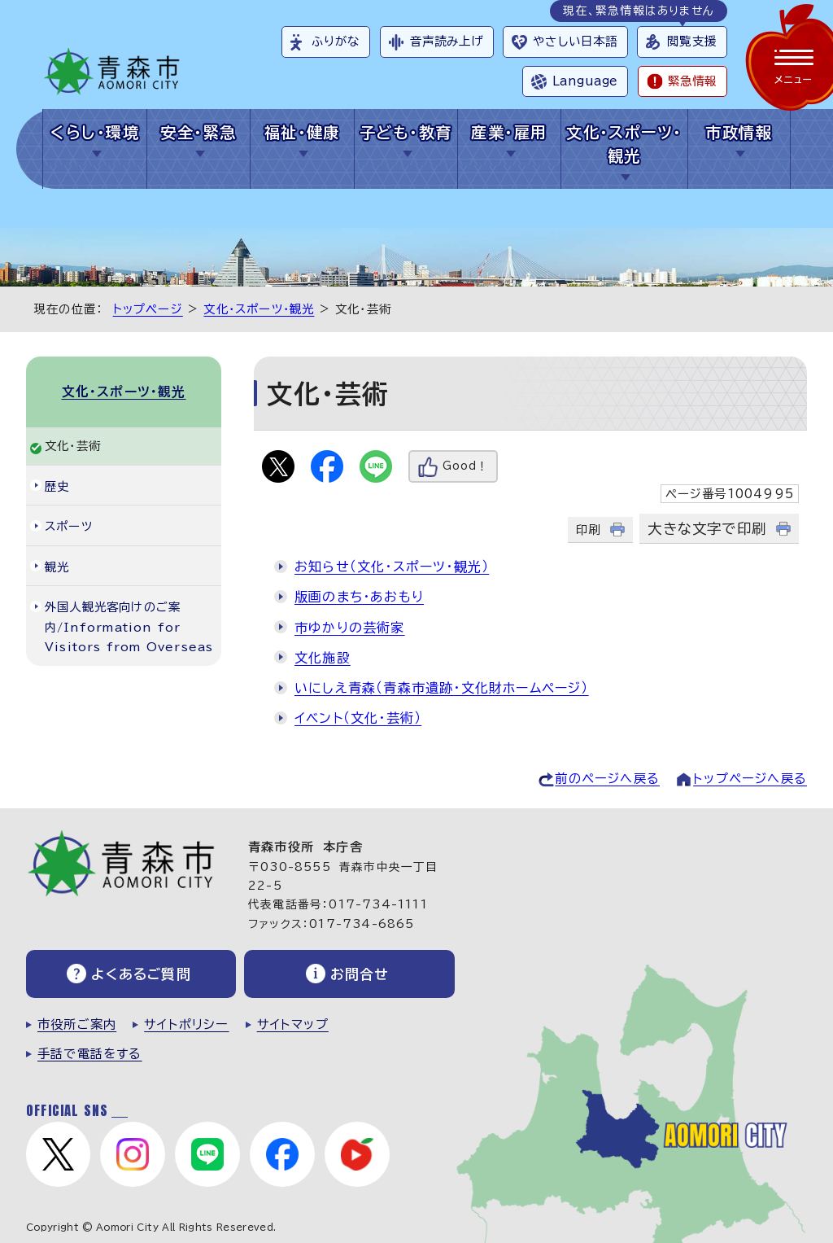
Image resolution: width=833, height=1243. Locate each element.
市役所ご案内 (76, 1024)
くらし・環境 (94, 132)
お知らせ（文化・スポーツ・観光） (391, 566)
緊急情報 (692, 81)
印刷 (588, 529)
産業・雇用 (509, 132)
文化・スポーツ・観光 (624, 144)
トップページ (148, 309)
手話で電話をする (89, 1054)
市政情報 (738, 132)
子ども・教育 (406, 132)
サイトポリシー (186, 1024)
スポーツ (69, 526)
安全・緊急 (198, 132)
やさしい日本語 (575, 41)
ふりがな (336, 41)
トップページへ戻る (750, 778)
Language (584, 81)
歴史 (57, 486)
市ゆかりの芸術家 (349, 627)
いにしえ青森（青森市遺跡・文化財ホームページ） (441, 687)
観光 (57, 567)
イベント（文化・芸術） (357, 717)
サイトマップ (293, 1024)
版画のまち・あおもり (359, 596)
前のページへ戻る (607, 778)
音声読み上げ (447, 41)
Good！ (465, 466)
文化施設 (322, 657)
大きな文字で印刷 (707, 529)
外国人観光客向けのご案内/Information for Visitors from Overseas (129, 627)
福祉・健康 (302, 132)
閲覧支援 (692, 41)
